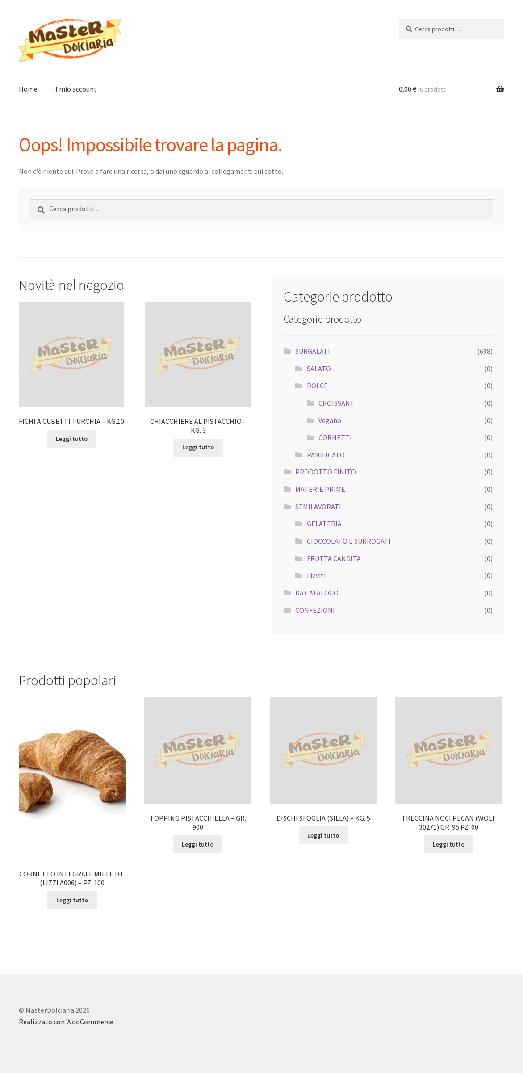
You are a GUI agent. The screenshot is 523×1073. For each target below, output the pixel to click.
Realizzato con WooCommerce (66, 1021)
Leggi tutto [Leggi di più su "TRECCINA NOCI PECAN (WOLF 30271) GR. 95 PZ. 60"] (448, 844)
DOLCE (317, 385)
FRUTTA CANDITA (334, 558)
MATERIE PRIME (320, 489)
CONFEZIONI (315, 610)
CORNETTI (335, 437)
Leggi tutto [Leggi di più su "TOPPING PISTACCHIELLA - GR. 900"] (197, 844)
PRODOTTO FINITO (325, 471)
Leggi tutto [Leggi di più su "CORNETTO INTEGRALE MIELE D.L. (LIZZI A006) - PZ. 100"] (72, 900)
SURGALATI (312, 351)
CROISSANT (336, 402)
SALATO (319, 368)
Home (28, 88)
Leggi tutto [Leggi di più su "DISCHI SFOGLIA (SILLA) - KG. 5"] (323, 835)
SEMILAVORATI (318, 506)
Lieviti (316, 575)
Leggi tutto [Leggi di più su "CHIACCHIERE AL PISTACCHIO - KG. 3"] (198, 447)
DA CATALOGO (317, 592)
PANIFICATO (326, 454)
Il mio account (75, 88)
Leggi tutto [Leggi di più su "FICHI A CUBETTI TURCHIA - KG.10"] (72, 439)
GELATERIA (324, 523)
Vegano (329, 420)
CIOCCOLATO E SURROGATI (349, 540)
